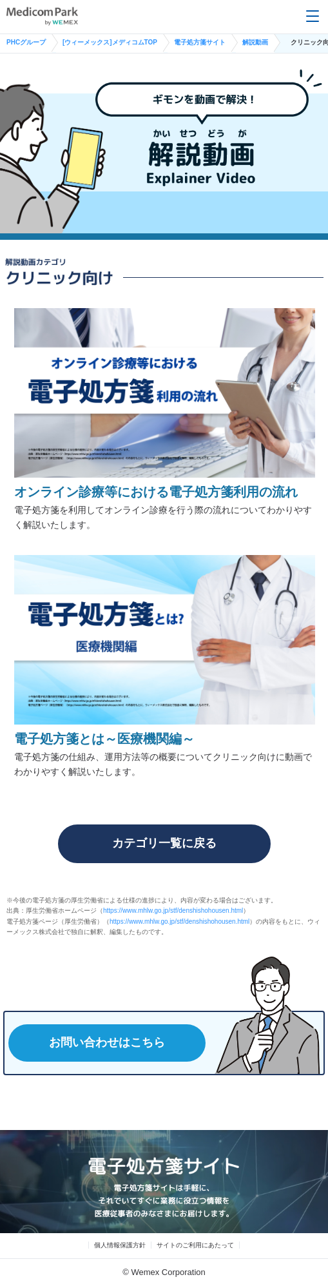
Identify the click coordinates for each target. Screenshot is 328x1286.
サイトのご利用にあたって (195, 1245)
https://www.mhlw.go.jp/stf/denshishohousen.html (173, 910)
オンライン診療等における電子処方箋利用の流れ (156, 492)
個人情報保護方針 (120, 1245)
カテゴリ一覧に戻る (164, 843)
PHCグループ (26, 42)
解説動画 (255, 42)
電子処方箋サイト (200, 42)
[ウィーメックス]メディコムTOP (110, 42)
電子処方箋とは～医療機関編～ (104, 739)
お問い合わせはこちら (107, 1042)
